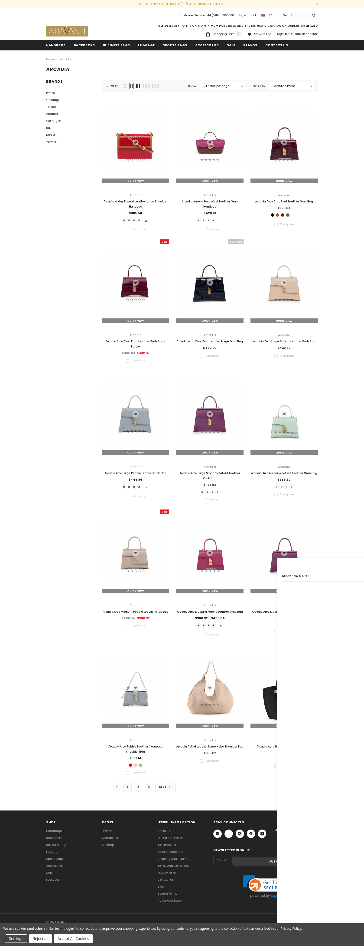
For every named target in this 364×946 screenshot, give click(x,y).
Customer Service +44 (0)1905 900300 (206, 15)
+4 (151, 487)
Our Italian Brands (170, 842)
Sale (49, 877)
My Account (247, 15)
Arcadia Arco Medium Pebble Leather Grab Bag (136, 613)
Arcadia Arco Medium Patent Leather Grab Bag (284, 472)
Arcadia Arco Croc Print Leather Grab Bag (284, 200)
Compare (307, 791)
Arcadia (52, 113)
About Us (164, 835)
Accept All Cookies (73, 938)
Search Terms (167, 898)
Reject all (40, 938)
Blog (161, 891)
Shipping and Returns (173, 863)
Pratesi (50, 92)
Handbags (56, 45)
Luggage (146, 45)
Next (166, 791)
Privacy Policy (167, 877)
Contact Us (110, 842)
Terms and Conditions (173, 870)
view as (113, 85)
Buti (49, 127)
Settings (16, 938)
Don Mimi (52, 134)
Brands (250, 45)
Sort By (259, 85)
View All (51, 141)
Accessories (207, 45)
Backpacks (54, 842)
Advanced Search (171, 904)
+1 (151, 220)
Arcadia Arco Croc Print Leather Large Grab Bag (210, 341)
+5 (226, 627)
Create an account (304, 34)
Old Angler (53, 120)
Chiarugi (52, 99)
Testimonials (167, 849)
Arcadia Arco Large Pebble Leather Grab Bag (135, 472)
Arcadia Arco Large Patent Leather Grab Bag (284, 341)
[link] (265, 889)
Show (191, 85)
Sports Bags (175, 45)
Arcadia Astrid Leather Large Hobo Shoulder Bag (210, 748)
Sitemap (108, 849)
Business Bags (116, 45)
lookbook (52, 884)
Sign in (282, 34)
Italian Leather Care (171, 856)
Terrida (51, 106)
